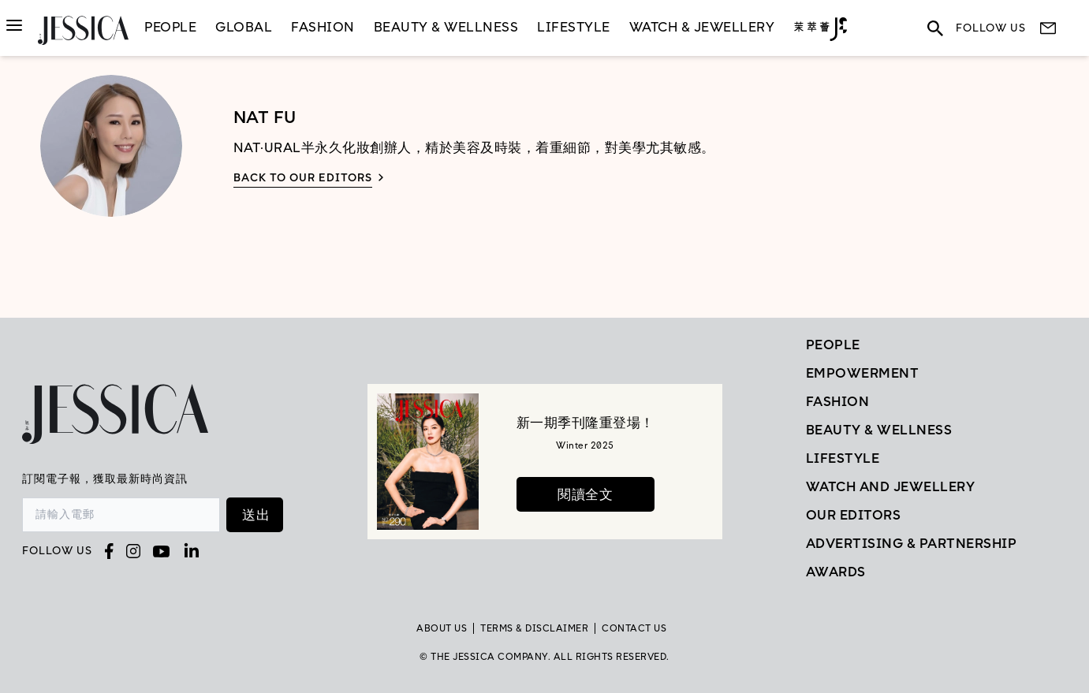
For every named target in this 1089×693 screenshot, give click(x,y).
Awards (836, 571)
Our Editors (853, 515)
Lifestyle (843, 458)
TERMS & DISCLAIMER (534, 628)
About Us (441, 628)
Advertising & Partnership (911, 543)
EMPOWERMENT (862, 373)
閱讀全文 (585, 494)
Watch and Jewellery (890, 486)
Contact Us (634, 628)
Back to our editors (302, 177)
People (170, 27)
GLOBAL (243, 27)
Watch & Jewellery (702, 27)
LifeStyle (573, 27)
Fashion (323, 27)
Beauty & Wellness (446, 27)
